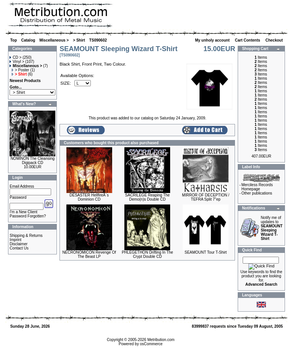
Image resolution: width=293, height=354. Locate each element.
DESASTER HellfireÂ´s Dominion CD (89, 197)
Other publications (256, 193)
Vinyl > (17, 62)
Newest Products (25, 81)
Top (13, 40)
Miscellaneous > (54, 40)
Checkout (275, 40)
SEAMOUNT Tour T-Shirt (206, 252)
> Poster (20, 70)
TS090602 (98, 40)
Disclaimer (18, 244)
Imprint (15, 240)
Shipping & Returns (26, 235)
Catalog (28, 40)
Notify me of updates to (271, 228)
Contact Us (19, 248)
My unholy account (212, 40)
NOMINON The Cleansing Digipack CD (33, 160)
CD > (15, 57)
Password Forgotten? (28, 216)
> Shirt (79, 40)
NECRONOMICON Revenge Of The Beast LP (89, 254)
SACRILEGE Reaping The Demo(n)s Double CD (147, 197)
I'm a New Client (23, 212)
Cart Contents (248, 40)
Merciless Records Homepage (257, 187)
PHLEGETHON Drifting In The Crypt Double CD (147, 254)
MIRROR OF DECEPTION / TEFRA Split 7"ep (205, 197)
